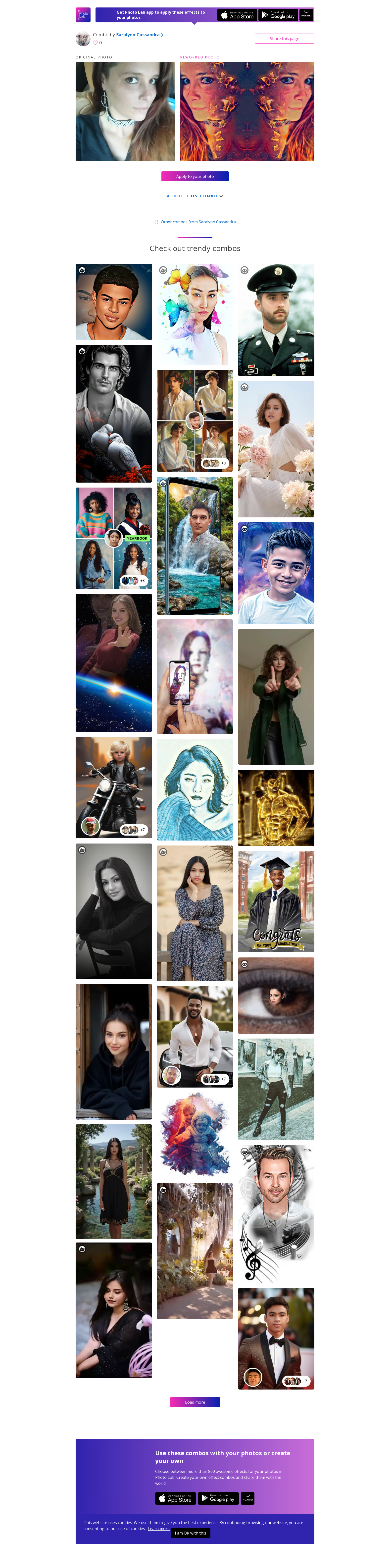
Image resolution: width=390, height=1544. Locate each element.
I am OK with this (190, 1533)
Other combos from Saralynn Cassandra (195, 222)
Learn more (159, 1528)
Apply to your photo (195, 176)
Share (284, 38)
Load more (195, 1402)
